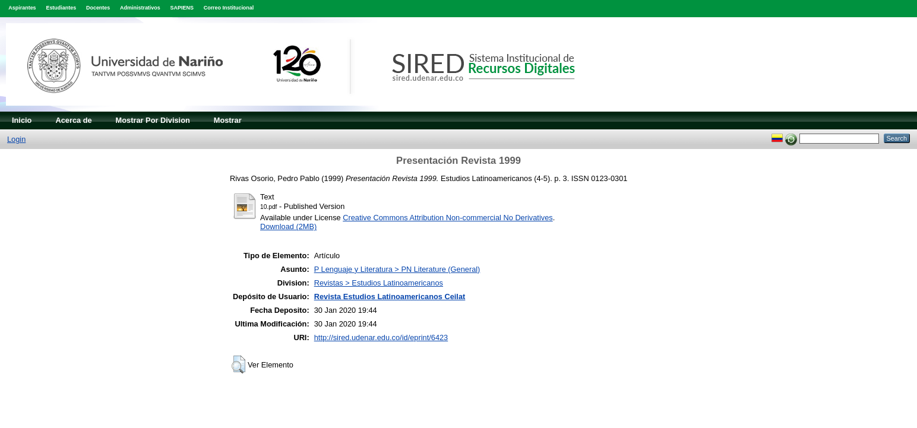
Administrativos (140, 8)
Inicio (21, 120)
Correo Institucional (229, 8)
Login (16, 139)
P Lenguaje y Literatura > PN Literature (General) (397, 269)
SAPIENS (182, 8)
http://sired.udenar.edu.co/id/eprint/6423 (381, 337)
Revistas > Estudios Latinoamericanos (378, 282)
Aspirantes (22, 8)
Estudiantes (61, 8)
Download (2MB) (288, 226)
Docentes (98, 8)
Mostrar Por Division (153, 120)
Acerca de (73, 120)
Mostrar (228, 120)
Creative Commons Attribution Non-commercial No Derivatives (447, 217)
